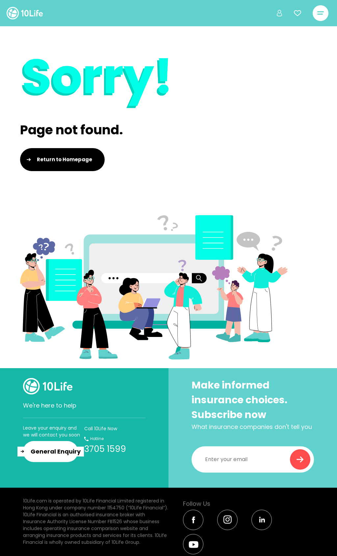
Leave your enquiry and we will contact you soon (51, 431)
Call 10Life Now (100, 428)
